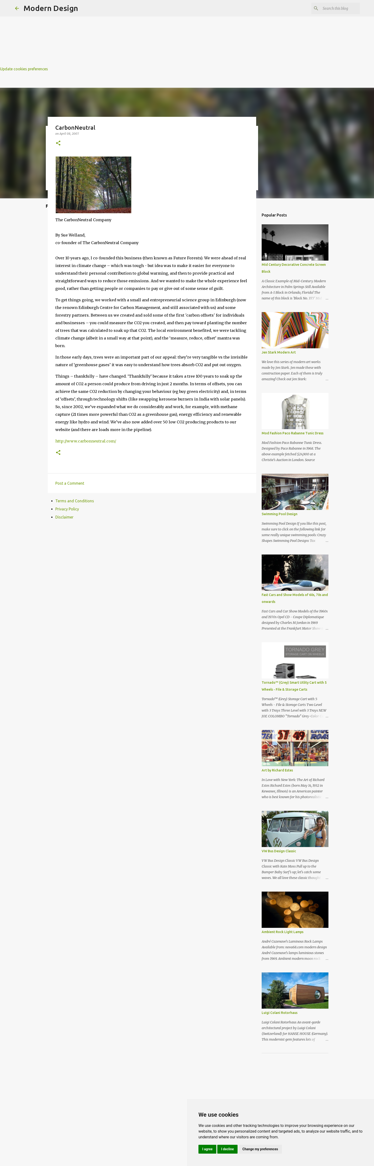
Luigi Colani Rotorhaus (279, 1013)
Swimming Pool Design (279, 514)
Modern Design (51, 8)
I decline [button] (227, 1149)
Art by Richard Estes (277, 770)
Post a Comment (69, 483)
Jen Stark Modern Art (279, 352)
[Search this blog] (335, 8)
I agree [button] (207, 1149)
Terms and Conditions (74, 501)
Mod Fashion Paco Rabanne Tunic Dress (292, 433)
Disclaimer (64, 517)
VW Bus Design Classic (279, 851)
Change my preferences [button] (260, 1149)
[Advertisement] (143, 33)
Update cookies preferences (24, 69)
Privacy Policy (67, 509)
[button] (58, 143)
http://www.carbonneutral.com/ (85, 441)
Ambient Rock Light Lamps (282, 932)
